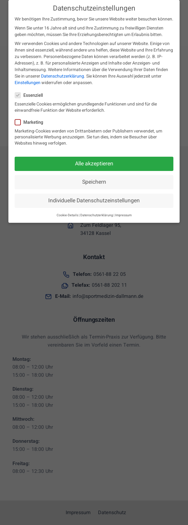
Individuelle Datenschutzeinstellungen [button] (94, 199)
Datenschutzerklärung (62, 74)
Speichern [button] (94, 180)
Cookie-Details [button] (67, 213)
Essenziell (31, 94)
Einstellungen (27, 81)
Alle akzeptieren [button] (94, 162)
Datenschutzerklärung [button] (96, 213)
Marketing (31, 120)
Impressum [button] (123, 213)
